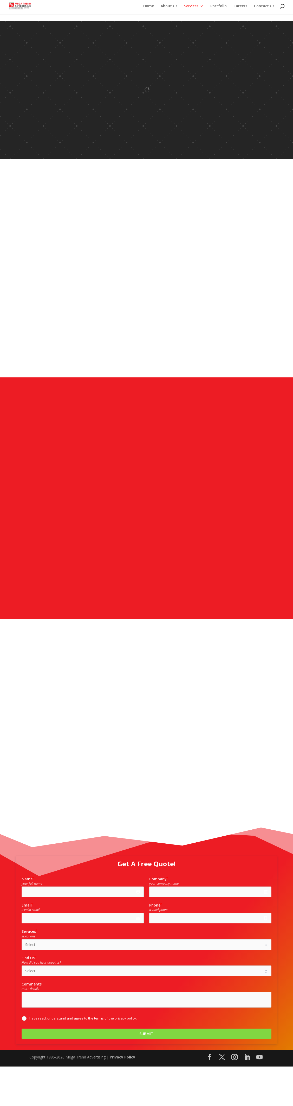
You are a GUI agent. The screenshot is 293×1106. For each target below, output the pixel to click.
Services (191, 6)
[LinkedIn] (247, 1057)
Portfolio (218, 6)
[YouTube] (259, 1057)
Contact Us (264, 6)
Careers (240, 6)
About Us (169, 6)
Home (148, 6)
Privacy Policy (122, 1057)
